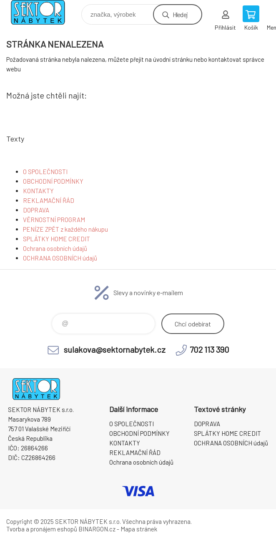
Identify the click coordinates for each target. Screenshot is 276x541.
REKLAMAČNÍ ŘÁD (48, 200)
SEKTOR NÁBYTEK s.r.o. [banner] (43, 12)
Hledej (180, 14)
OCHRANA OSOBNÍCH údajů (60, 258)
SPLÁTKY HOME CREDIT (56, 239)
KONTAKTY (38, 191)
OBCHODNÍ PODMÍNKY (53, 181)
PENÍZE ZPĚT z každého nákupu (65, 229)
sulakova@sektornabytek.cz (115, 349)
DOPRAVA (36, 210)
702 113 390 (209, 349)
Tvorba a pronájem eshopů (41, 529)
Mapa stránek (138, 529)
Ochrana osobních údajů (55, 248)
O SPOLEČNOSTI (45, 171)
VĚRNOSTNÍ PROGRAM (54, 219)
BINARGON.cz (96, 529)
